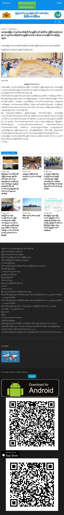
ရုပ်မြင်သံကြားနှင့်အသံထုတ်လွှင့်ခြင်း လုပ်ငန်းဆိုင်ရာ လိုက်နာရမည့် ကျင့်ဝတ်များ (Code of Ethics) (29, 323)
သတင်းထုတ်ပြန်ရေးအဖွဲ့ (8, 263)
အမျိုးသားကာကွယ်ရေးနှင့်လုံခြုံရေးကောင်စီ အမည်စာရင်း (17, 249)
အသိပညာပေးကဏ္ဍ (6, 280)
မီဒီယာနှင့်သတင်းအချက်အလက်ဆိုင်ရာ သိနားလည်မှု (16, 292)
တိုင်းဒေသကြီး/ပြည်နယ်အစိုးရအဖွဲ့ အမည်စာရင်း (15, 260)
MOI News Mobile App (28, 3)
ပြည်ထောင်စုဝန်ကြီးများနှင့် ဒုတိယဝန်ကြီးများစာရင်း (16, 257)
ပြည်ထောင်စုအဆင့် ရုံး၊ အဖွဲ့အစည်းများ (12, 254)
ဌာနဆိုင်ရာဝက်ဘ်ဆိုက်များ (9, 274)
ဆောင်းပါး (4, 286)
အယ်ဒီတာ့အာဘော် (6, 289)
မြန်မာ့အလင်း (5, 312)
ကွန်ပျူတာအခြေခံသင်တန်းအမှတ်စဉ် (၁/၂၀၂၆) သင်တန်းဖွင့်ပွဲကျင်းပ (32, 176)
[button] (32, 65)
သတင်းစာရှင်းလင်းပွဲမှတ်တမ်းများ (10, 272)
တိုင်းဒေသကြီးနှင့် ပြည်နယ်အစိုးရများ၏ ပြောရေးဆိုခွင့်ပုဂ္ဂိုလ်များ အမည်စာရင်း (23, 266)
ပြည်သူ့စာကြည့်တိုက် (7, 277)
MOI (10, 372)
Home (3, 29)
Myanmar (6, 3)
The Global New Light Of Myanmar (11, 318)
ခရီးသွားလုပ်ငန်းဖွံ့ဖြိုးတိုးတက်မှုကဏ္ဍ (12, 283)
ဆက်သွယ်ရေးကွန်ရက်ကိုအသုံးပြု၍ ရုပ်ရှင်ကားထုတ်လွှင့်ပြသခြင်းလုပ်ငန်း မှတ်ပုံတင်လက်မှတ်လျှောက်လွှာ (31, 332)
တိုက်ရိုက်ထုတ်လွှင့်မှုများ (8, 320)
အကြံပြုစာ (32, 376)
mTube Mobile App (27, 7)
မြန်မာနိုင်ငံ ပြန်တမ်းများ (8, 269)
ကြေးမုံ (3, 315)
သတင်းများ (12, 29)
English (59, 3)
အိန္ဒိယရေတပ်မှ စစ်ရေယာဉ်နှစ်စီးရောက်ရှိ (31, 216)
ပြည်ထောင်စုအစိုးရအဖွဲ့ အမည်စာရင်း (11, 251)
